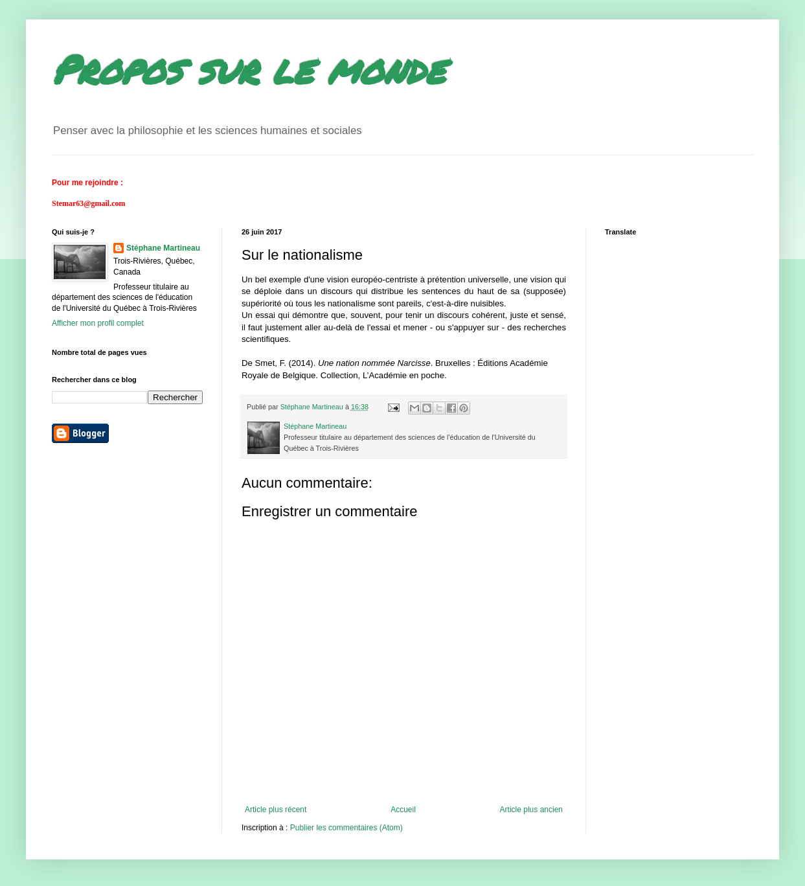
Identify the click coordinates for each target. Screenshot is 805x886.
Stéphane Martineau (163, 248)
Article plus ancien (531, 809)
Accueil (403, 809)
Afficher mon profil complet (98, 323)
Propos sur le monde (248, 69)
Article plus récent (275, 809)
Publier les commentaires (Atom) (346, 827)
